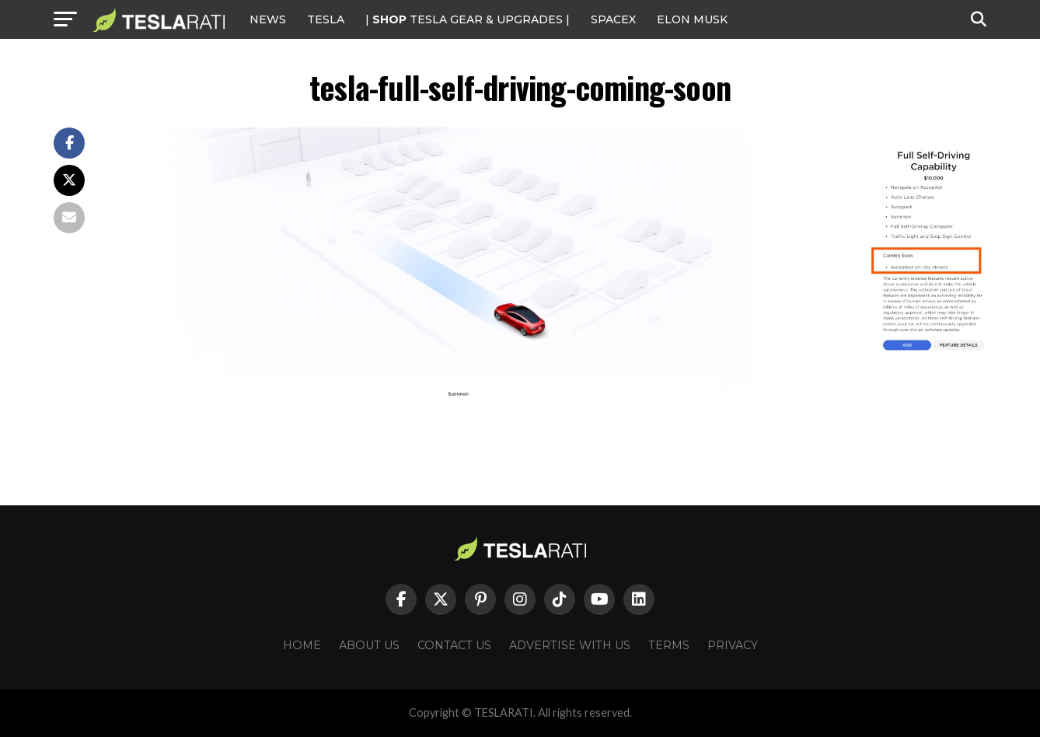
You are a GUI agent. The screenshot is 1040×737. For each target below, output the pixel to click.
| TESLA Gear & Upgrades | (467, 19)
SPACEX (613, 19)
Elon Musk (692, 19)
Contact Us (454, 645)
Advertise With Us (569, 645)
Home (302, 645)
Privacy (732, 645)
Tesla (325, 19)
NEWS (268, 19)
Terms (668, 645)
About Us (369, 645)
